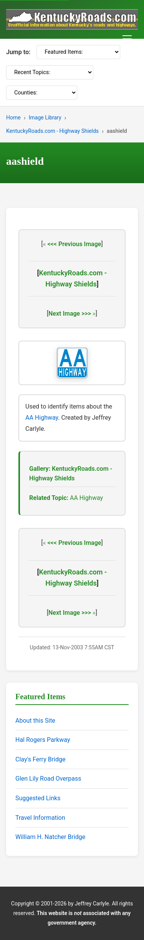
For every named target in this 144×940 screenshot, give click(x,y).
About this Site (35, 720)
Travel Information (40, 817)
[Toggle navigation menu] (127, 38)
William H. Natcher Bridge (50, 837)
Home (13, 117)
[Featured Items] (78, 52)
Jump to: (18, 52)
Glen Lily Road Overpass (48, 778)
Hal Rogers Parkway (42, 739)
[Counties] (41, 93)
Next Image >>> (69, 313)
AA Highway (41, 417)
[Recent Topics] (49, 72)
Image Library (45, 117)
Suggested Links (37, 798)
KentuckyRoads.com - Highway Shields (52, 131)
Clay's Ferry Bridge (40, 759)
